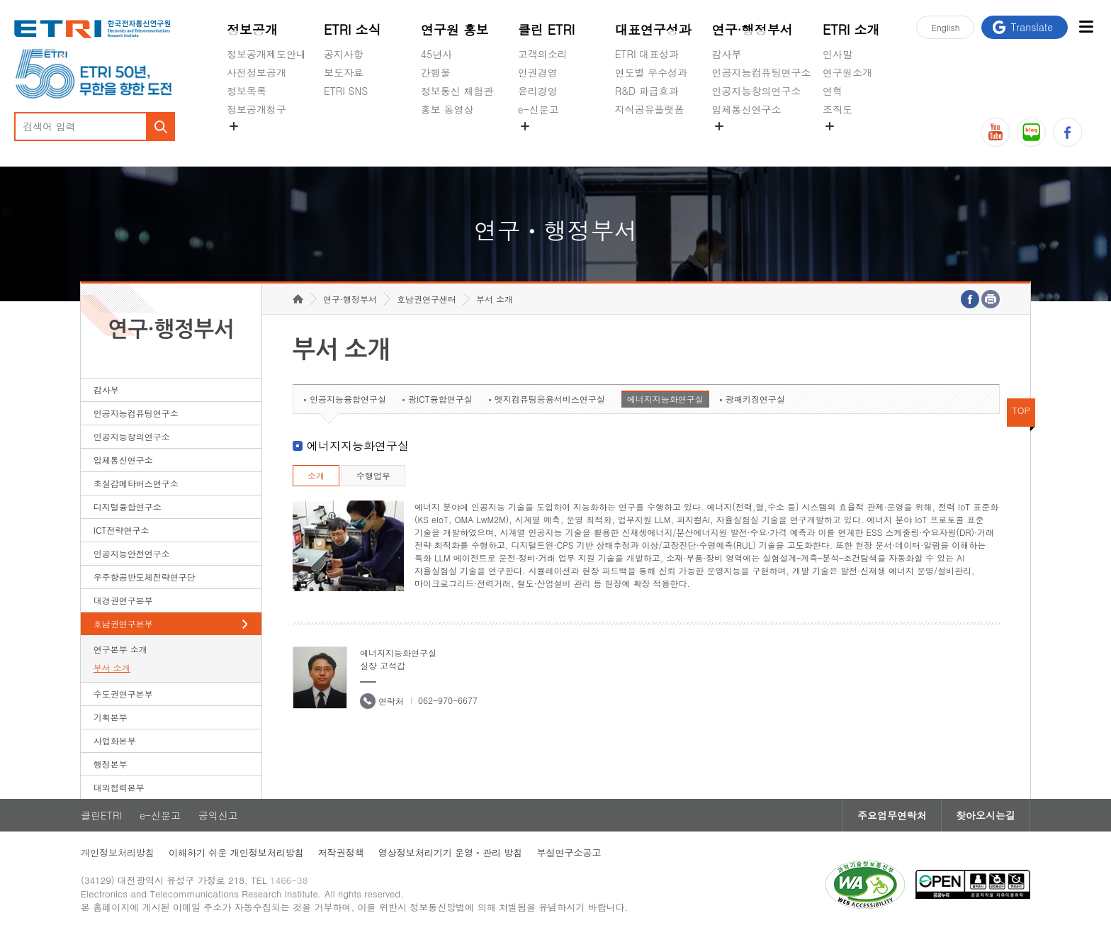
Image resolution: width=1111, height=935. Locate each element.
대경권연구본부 (123, 600)
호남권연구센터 (426, 299)
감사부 (727, 54)
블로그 (1031, 132)
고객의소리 (543, 54)
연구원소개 (847, 72)
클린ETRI (101, 815)
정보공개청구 (256, 109)
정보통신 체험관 (457, 91)
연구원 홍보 (455, 29)
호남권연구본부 (123, 623)
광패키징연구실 (755, 399)
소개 (316, 475)
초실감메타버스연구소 (761, 142)
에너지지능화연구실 (665, 399)
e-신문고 (538, 109)
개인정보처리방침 (117, 852)
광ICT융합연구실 (440, 399)
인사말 (837, 54)
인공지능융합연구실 (348, 399)
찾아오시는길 (985, 815)
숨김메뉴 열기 (234, 126)
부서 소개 (112, 667)
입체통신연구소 (747, 109)
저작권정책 (341, 852)
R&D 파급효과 (647, 91)
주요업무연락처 (892, 815)
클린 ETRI (546, 29)
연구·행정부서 (752, 29)
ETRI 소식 (352, 29)
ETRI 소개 (851, 29)
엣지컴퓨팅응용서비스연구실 (550, 399)
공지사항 (343, 54)
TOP (1021, 410)
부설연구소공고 (568, 852)
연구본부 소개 (120, 649)
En (945, 27)
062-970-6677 (448, 700)
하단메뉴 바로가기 (0, 0)
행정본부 (111, 764)
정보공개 (252, 29)
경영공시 (246, 142)
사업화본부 (115, 740)
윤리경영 (538, 91)
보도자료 (343, 72)
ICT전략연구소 (122, 530)
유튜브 (995, 132)
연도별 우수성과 (651, 72)
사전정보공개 (256, 72)
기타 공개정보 (854, 142)
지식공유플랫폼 (649, 109)
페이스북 (1067, 132)
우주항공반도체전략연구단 (145, 577)
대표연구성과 (653, 29)
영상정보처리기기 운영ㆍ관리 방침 (450, 852)
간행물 (436, 72)
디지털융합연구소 (128, 506)
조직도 (837, 109)
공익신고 (538, 142)
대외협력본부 (119, 787)
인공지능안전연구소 (132, 553)
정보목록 (246, 91)
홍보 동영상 (447, 109)
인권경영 (538, 72)
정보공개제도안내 (266, 54)
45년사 (436, 54)
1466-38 (289, 880)
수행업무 (373, 475)
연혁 (832, 91)
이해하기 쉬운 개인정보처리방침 (236, 852)
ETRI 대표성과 (647, 54)
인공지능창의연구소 (756, 91)
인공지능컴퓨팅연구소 (761, 72)
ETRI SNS (346, 91)
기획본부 (111, 717)
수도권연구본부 (123, 694)
